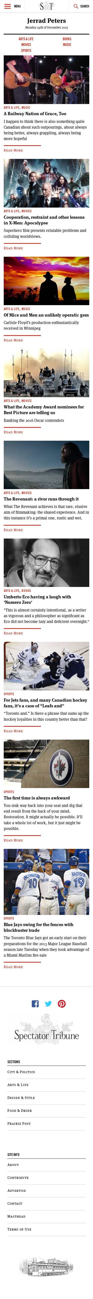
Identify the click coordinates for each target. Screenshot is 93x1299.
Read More (13, 150)
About (13, 1165)
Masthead (16, 1216)
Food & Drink (19, 1111)
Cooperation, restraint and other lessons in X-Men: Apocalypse (44, 220)
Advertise (16, 1190)
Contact (14, 1203)
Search (84, 6)
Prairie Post (19, 1123)
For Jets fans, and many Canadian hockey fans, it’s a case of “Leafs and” (45, 703)
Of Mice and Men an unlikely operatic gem (46, 315)
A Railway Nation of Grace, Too (35, 113)
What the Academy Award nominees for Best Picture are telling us (44, 409)
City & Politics (21, 1072)
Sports (26, 50)
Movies (26, 44)
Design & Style (21, 1098)
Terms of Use (19, 1229)
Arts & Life (26, 39)
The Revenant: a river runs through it (41, 499)
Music (67, 44)
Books (67, 39)
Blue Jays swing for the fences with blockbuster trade (38, 927)
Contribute (18, 1178)
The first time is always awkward (37, 798)
